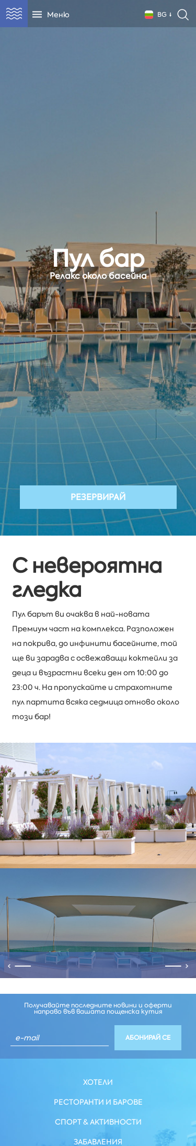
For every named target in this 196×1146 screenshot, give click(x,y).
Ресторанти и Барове (98, 1102)
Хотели (98, 1082)
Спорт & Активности (98, 1122)
